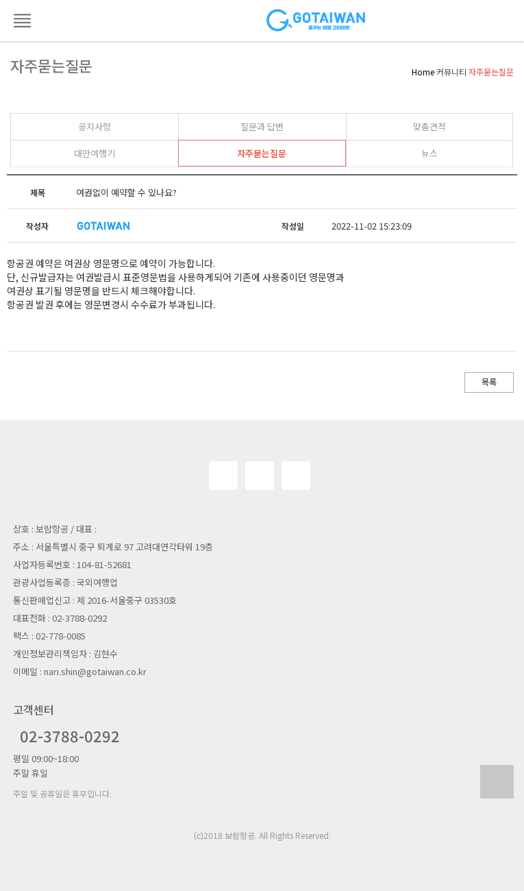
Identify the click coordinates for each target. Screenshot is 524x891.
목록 (489, 381)
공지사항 (94, 126)
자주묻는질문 (261, 153)
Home (423, 71)
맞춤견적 (429, 126)
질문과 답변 (262, 126)
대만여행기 (94, 153)
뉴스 (429, 153)
